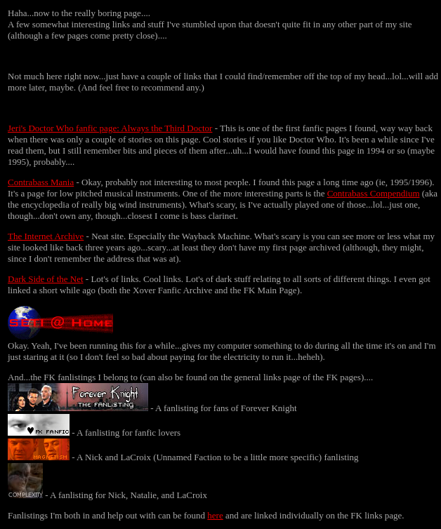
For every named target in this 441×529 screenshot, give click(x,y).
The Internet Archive (46, 236)
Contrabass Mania (41, 182)
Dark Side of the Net (46, 279)
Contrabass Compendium (373, 193)
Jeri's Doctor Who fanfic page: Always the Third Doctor (110, 128)
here (215, 515)
